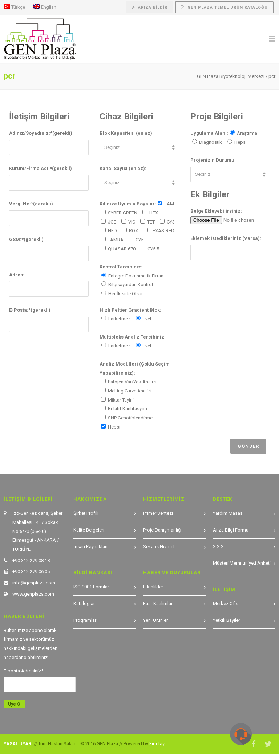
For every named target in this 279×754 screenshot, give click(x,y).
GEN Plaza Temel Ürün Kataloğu (224, 7)
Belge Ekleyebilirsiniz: (216, 211)
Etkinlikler (153, 586)
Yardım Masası (228, 513)
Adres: (16, 274)
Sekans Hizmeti (159, 546)
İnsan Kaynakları (90, 546)
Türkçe (14, 6)
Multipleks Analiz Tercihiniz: (133, 337)
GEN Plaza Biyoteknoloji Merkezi (230, 76)
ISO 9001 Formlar (91, 586)
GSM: (26, 239)
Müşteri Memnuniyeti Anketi (242, 563)
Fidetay (156, 743)
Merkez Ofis (225, 603)
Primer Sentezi (158, 513)
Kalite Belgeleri (88, 530)
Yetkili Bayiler (226, 620)
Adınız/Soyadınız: (40, 133)
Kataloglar (84, 603)
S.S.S (218, 546)
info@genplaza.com (33, 582)
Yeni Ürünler (155, 620)
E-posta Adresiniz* (23, 671)
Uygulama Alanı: (209, 133)
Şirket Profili (85, 513)
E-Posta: (29, 310)
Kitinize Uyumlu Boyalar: (128, 203)
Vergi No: (31, 203)
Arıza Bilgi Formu (230, 530)
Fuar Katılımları (158, 603)
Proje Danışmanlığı (162, 530)
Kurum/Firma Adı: (40, 168)
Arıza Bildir (149, 7)
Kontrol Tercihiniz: (121, 266)
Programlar (84, 620)
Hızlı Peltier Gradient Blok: (130, 310)
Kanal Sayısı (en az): (123, 168)
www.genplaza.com (33, 594)
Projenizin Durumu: (213, 160)
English (44, 6)
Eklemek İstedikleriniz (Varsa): (225, 238)
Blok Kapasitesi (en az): (127, 133)
